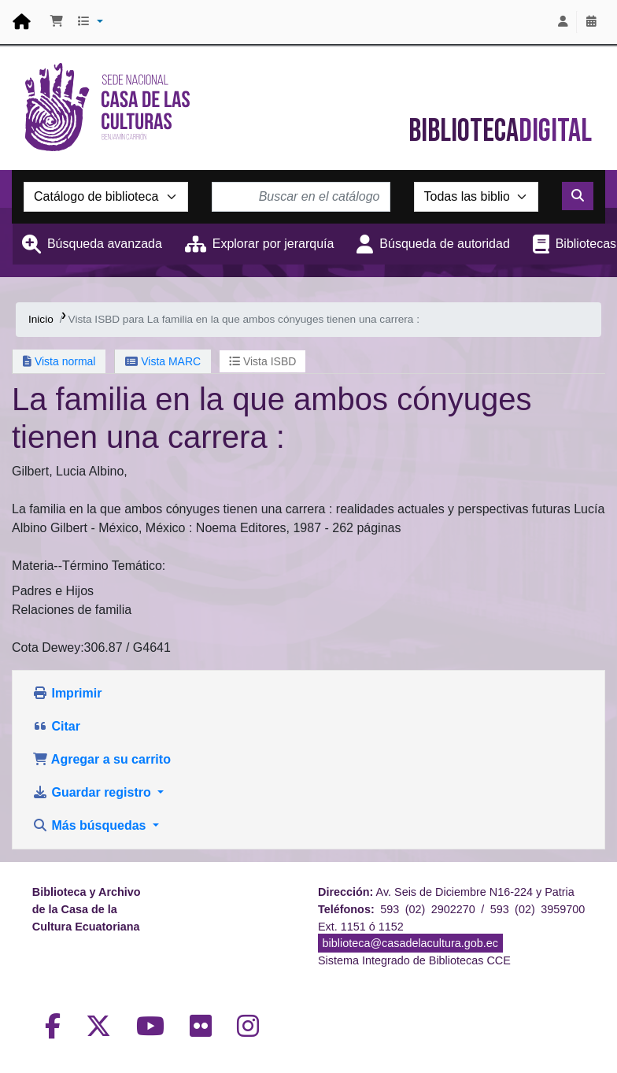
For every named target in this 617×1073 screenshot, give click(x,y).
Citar (56, 726)
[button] (56, 22)
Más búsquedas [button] (91, 825)
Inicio (41, 319)
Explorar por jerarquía (273, 243)
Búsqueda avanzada (104, 243)
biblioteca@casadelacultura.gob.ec (410, 943)
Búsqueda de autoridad (444, 243)
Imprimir (67, 693)
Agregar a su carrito (101, 759)
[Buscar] (577, 196)
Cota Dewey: (48, 647)
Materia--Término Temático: (88, 565)
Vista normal (59, 361)
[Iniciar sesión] (562, 22)
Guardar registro (93, 792)
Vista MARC (163, 361)
